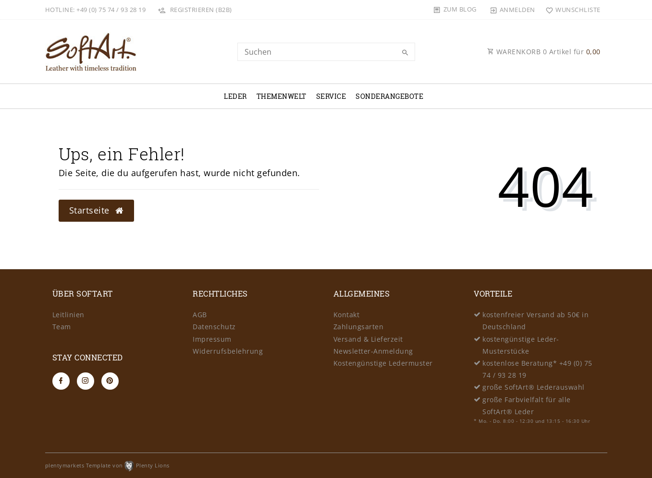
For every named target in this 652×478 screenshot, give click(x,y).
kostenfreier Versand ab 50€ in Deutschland (535, 320)
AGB (200, 314)
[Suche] (405, 52)
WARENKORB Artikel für (544, 51)
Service (331, 96)
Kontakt (346, 314)
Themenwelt (282, 96)
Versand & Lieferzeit (368, 339)
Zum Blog (460, 9)
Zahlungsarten (358, 326)
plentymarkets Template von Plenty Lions (107, 465)
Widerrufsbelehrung (228, 351)
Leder (235, 96)
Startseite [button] (96, 210)
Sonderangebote (389, 96)
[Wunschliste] (571, 9)
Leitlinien (68, 314)
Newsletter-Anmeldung (373, 351)
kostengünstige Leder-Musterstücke (520, 345)
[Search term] (326, 52)
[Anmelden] (512, 9)
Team (61, 326)
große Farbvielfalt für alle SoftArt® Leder (526, 405)
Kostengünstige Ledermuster (383, 363)
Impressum (212, 339)
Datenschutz (214, 326)
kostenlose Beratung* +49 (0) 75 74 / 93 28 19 (537, 369)
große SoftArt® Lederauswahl (533, 387)
